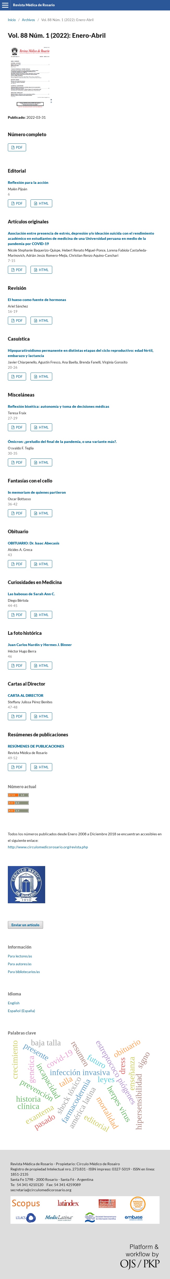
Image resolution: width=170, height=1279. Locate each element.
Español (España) (21, 1010)
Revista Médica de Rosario (34, 5)
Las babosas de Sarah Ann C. (31, 594)
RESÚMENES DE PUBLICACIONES (36, 746)
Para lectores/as (20, 956)
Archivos (28, 20)
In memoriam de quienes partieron (37, 492)
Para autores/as (20, 964)
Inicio (12, 20)
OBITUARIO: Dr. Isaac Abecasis (33, 543)
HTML (43, 203)
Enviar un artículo (25, 925)
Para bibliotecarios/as (24, 972)
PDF (18, 147)
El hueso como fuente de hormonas (37, 299)
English (14, 1003)
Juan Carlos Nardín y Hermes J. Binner (40, 644)
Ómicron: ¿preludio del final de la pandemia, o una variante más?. (62, 441)
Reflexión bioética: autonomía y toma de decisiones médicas (58, 406)
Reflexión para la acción (28, 182)
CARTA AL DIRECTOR (25, 695)
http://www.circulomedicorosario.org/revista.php (48, 847)
